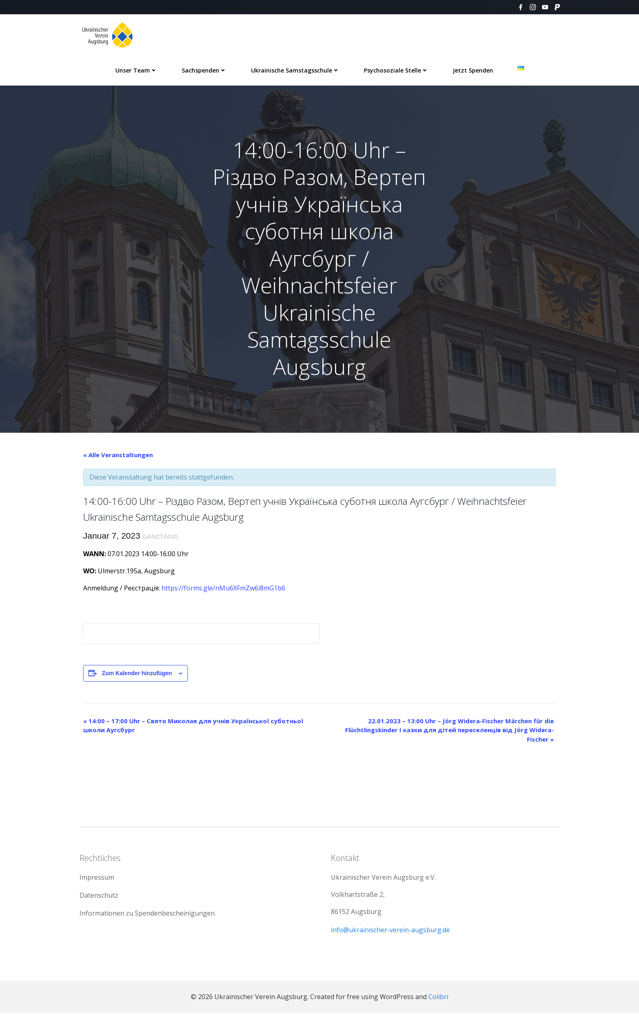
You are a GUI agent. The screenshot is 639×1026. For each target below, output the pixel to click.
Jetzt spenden (473, 69)
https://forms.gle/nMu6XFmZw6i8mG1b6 (222, 594)
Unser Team (136, 69)
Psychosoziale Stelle (396, 69)
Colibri (438, 1009)
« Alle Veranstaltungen (118, 461)
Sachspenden (204, 69)
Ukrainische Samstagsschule (295, 69)
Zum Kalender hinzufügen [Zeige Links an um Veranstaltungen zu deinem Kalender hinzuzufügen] (137, 679)
